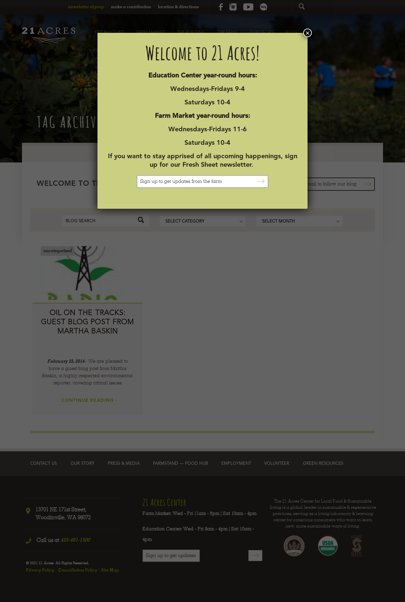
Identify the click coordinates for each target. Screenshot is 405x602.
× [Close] (307, 33)
